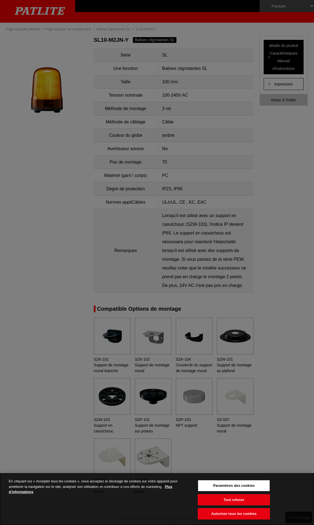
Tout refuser (233, 500)
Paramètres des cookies (234, 486)
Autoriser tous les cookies (234, 514)
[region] (157, 499)
